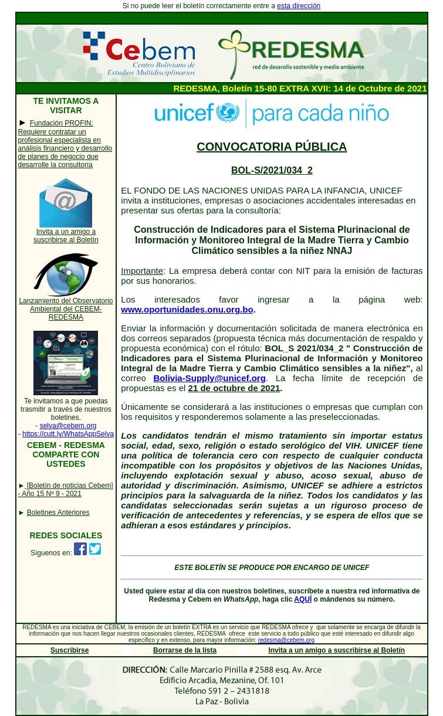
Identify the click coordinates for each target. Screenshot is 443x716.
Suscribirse (69, 650)
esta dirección (298, 6)
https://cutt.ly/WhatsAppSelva (68, 434)
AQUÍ (303, 599)
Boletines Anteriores (58, 512)
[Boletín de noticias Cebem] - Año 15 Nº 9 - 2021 (65, 489)
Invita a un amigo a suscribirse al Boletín (66, 236)
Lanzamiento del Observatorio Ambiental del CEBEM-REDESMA (66, 309)
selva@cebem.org (68, 426)
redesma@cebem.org (286, 640)
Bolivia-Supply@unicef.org (210, 378)
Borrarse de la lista (185, 650)
